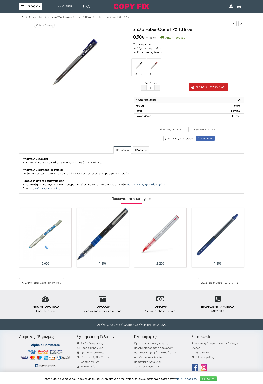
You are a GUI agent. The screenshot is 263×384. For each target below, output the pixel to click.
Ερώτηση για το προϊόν (179, 138)
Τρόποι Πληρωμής (90, 347)
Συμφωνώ (208, 378)
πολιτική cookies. (186, 378)
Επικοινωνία (88, 366)
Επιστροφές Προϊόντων (93, 357)
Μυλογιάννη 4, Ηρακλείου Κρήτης (146, 184)
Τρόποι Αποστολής (90, 352)
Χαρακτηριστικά (146, 99)
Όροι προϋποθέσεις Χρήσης (151, 343)
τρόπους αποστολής (47, 188)
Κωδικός (173, 129)
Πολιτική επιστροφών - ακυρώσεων (155, 352)
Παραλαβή (122, 149)
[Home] (23, 17)
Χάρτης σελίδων (88, 361)
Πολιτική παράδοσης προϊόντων (153, 347)
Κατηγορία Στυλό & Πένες (204, 129)
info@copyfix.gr (203, 357)
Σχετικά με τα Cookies (146, 366)
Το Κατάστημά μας (90, 343)
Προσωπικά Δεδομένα (147, 361)
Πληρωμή (141, 149)
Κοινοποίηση (205, 138)
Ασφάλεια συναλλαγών (148, 357)
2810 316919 (203, 352)
